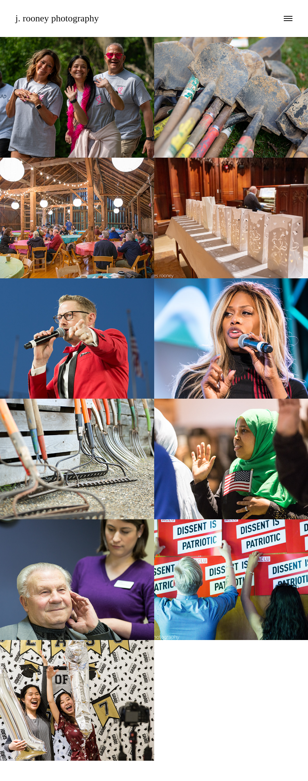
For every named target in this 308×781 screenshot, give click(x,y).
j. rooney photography (57, 18)
